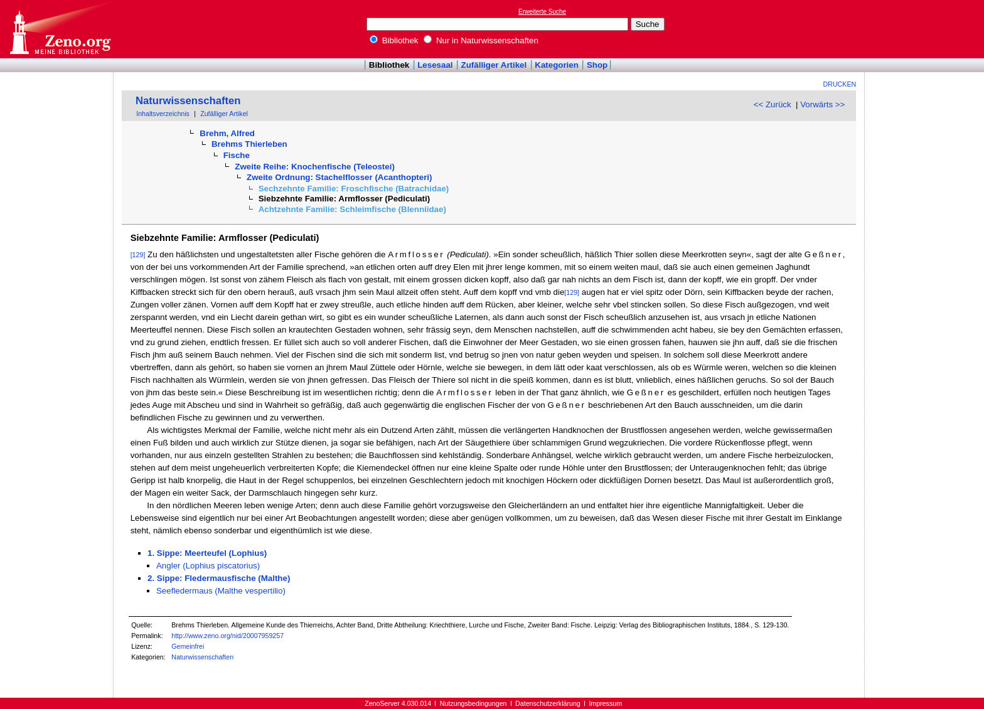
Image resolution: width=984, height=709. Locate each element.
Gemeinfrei (187, 646)
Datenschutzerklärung (547, 703)
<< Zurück (772, 104)
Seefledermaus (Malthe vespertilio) (221, 590)
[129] (138, 255)
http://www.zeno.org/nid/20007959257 (227, 635)
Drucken (840, 84)
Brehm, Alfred (227, 133)
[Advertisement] (926, 29)
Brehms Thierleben (249, 144)
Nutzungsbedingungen (473, 703)
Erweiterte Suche (542, 11)
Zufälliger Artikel (494, 65)
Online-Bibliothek (59, 29)
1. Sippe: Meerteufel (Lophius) (207, 553)
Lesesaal (434, 65)
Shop (597, 65)
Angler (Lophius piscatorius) (208, 565)
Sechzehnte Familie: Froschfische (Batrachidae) (354, 188)
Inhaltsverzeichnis (163, 113)
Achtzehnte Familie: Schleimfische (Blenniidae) (352, 209)
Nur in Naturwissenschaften (481, 40)
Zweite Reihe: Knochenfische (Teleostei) (315, 166)
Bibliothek (394, 40)
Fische (236, 155)
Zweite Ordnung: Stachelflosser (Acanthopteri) (339, 177)
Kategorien (557, 65)
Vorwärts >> (822, 104)
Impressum (605, 703)
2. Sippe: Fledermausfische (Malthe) (218, 578)
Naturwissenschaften (188, 101)
